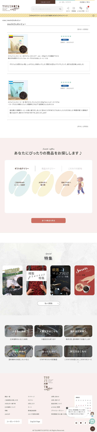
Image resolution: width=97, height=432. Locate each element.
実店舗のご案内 (85, 2)
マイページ (31, 396)
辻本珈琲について (10, 406)
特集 (6, 410)
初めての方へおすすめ (66, 189)
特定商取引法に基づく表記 (59, 413)
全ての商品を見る (48, 221)
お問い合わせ (55, 396)
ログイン (68, 11)
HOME (4, 20)
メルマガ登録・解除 (33, 413)
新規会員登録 (32, 410)
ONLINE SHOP (45, 2)
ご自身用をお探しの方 (11, 399)
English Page (35, 421)
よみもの (7, 413)
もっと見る (48, 305)
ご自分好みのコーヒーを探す (19, 189)
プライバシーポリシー (57, 410)
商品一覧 (7, 396)
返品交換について (56, 403)
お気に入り (31, 403)
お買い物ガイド (55, 399)
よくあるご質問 (80, 11)
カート (30, 406)
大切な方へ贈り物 (43, 189)
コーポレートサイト (65, 2)
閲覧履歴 (74, 11)
